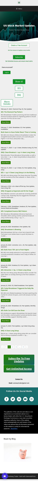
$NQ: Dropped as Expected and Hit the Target (17, 191)
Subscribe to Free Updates (19, 360)
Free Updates (28, 109)
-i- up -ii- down (17, 148)
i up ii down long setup (28, 326)
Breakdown (16, 127)
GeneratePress (31, 476)
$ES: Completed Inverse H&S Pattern (14, 211)
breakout (22, 206)
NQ (9, 188)
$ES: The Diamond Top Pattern (11, 112)
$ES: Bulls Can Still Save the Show (13, 310)
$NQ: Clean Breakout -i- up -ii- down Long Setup (18, 152)
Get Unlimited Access (19, 368)
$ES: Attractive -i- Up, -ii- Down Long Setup (16, 270)
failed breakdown (19, 285)
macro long (4, 188)
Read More (5, 122)
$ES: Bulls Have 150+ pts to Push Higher (15, 250)
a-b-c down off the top (19, 186)
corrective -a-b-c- (17, 245)
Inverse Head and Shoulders (9, 208)
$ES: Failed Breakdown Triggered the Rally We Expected (17, 289)
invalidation (4, 129)
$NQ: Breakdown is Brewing (11, 229)
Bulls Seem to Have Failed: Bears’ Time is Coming (18, 132)
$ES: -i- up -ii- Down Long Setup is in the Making (18, 172)
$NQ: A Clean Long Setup (10, 331)
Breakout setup (26, 148)
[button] (19, 2)
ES (22, 109)
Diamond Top (17, 109)
